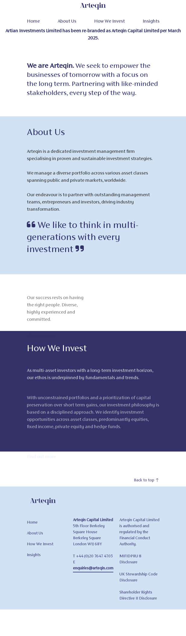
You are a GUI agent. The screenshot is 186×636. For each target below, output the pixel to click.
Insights (151, 21)
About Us (67, 21)
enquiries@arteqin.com (93, 575)
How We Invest (109, 21)
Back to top (146, 487)
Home (33, 21)
